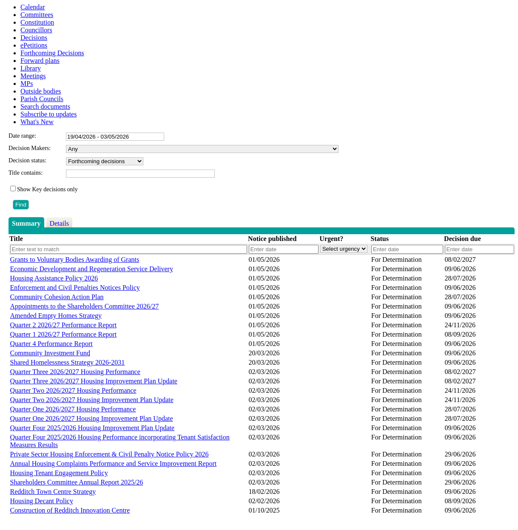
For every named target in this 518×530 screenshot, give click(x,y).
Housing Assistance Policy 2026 (54, 278)
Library (30, 68)
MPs (26, 83)
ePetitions (33, 45)
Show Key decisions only (47, 189)
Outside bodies (40, 91)
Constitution (37, 22)
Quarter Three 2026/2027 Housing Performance (75, 371)
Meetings (33, 75)
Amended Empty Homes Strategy (56, 315)
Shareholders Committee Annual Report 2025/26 (76, 482)
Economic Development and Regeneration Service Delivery (91, 268)
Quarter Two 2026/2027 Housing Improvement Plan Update (92, 399)
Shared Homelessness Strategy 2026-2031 (67, 362)
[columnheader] (128, 239)
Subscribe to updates (48, 114)
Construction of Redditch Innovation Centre (70, 510)
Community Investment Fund (50, 353)
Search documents (45, 106)
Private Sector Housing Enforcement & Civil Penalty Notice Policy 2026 (109, 454)
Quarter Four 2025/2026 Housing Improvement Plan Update (92, 427)
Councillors (36, 30)
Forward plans (40, 60)
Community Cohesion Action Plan (57, 296)
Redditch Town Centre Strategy (53, 491)
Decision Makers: (30, 148)
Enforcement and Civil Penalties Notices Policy (75, 287)
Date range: (22, 136)
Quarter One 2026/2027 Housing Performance (73, 409)
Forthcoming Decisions (52, 53)
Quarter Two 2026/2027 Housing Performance (73, 390)
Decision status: (27, 160)
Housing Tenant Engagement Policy (59, 472)
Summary (26, 223)
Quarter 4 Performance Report (51, 343)
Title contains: (26, 173)
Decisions (33, 37)
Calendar (32, 7)
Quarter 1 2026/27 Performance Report (63, 334)
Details (59, 223)
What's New (37, 121)
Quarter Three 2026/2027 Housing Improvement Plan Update (93, 381)
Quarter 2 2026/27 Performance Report (63, 325)
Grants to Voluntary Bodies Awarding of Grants (74, 259)
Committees (36, 14)
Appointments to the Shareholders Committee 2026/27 (84, 306)
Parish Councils (41, 98)
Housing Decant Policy (41, 500)
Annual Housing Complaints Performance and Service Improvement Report (113, 463)
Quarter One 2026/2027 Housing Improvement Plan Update (91, 418)
